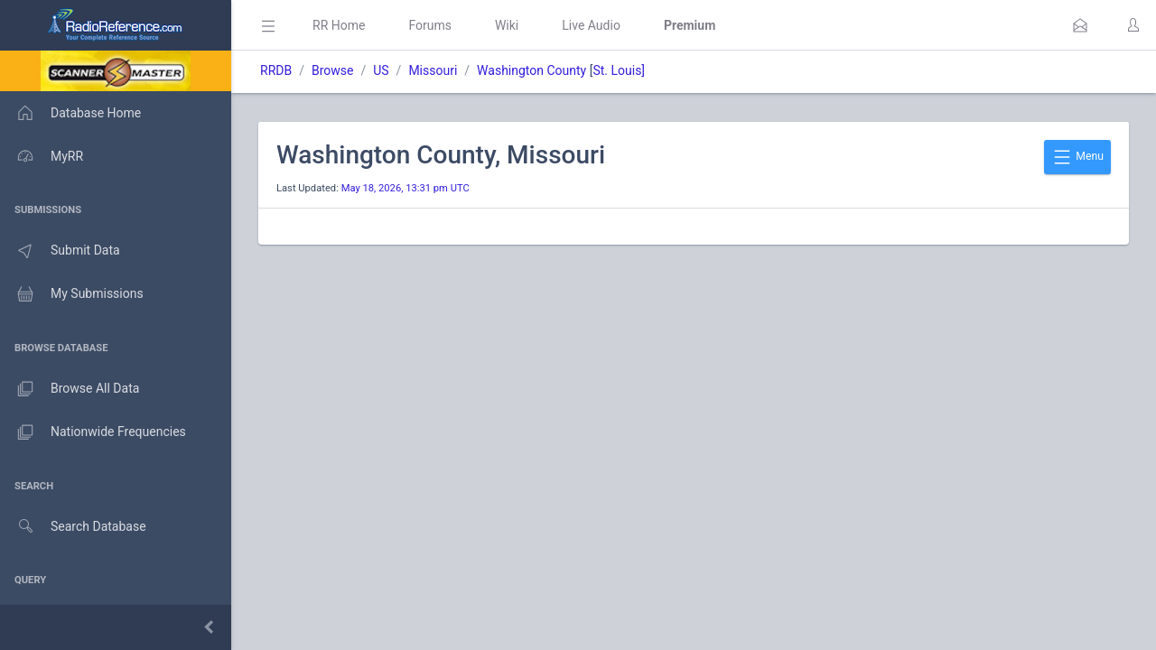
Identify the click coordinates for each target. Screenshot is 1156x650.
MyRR (41, 156)
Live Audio (591, 25)
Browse (332, 70)
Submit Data (60, 251)
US (380, 70)
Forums (430, 25)
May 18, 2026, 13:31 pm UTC (405, 188)
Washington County (531, 70)
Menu (1077, 157)
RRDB (276, 70)
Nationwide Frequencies (93, 432)
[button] (1080, 25)
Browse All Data (69, 389)
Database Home (70, 113)
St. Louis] (618, 70)
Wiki (506, 25)
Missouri (432, 70)
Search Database (73, 526)
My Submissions (72, 294)
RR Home (338, 25)
